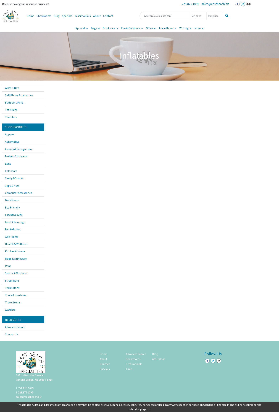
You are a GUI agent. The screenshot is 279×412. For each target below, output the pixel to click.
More (197, 28)
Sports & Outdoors (16, 273)
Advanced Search (15, 327)
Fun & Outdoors (130, 28)
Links (129, 369)
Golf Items (11, 236)
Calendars (11, 171)
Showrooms (44, 16)
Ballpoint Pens (14, 102)
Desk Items (12, 200)
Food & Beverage (15, 222)
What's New (12, 88)
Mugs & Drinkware (16, 258)
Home (30, 16)
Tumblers (11, 117)
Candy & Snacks (14, 178)
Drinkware (109, 28)
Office (149, 28)
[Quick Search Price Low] (198, 16)
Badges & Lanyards (16, 156)
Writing (184, 28)
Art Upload (158, 359)
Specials (67, 16)
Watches (10, 309)
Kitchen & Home (15, 251)
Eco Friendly (12, 207)
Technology (12, 288)
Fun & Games (13, 229)
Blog (57, 16)
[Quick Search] (165, 16)
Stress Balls (12, 280)
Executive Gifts (14, 215)
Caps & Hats (12, 185)
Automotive (12, 141)
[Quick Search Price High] (214, 16)
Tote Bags (11, 110)
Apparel (80, 28)
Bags (94, 28)
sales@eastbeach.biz (215, 4)
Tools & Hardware (16, 295)
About (97, 16)
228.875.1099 (190, 4)
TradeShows (166, 28)
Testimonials (83, 16)
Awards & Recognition (18, 149)
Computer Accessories (18, 193)
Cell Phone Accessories (19, 95)
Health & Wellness (16, 244)
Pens (8, 266)
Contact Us (12, 334)
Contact (108, 16)
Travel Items (12, 302)
